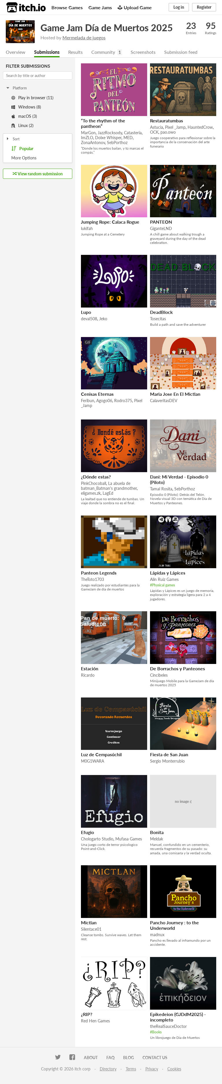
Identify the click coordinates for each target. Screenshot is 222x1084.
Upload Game (135, 7)
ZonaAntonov (93, 142)
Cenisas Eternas (97, 394)
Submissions (47, 52)
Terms (131, 1068)
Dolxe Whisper (108, 137)
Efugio (87, 832)
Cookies (174, 1068)
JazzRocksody (110, 132)
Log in (178, 7)
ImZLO (87, 137)
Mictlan (89, 922)
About (91, 1057)
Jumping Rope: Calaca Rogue (110, 221)
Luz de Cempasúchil (101, 754)
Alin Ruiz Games (164, 579)
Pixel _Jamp (175, 127)
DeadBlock (161, 312)
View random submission (38, 173)
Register (204, 7)
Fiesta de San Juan (169, 754)
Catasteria (133, 132)
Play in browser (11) (32, 97)
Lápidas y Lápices (167, 572)
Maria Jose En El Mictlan (175, 394)
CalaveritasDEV (163, 400)
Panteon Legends (98, 572)
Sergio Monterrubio (167, 761)
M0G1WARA (92, 761)
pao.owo (168, 132)
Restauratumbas (166, 120)
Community (103, 52)
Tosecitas (158, 318)
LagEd (108, 493)
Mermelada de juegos (84, 37)
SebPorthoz (117, 142)
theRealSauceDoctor (168, 1026)
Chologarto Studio (97, 838)
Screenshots (143, 52)
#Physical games (162, 585)
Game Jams (100, 7)
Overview (15, 52)
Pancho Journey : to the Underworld (174, 925)
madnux (157, 934)
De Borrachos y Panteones (177, 668)
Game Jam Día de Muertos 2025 (106, 27)
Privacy (151, 1068)
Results (75, 52)
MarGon (88, 132)
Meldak (156, 838)
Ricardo (88, 675)
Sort (12, 139)
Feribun (87, 400)
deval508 (89, 318)
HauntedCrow (200, 127)
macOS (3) (24, 116)
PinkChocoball (93, 483)
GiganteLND (161, 228)
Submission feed (180, 52)
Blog (128, 1057)
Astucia (156, 127)
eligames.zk (91, 493)
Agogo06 (104, 400)
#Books (156, 1032)
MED (128, 137)
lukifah (87, 228)
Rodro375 (123, 400)
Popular (22, 148)
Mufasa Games (128, 838)
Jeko (103, 318)
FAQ (110, 1057)
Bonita (157, 832)
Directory (108, 1068)
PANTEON (161, 221)
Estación (89, 668)
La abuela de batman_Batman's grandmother (109, 486)
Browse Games (67, 7)
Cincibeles (159, 675)
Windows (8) (26, 106)
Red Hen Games (95, 1020)
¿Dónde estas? (96, 476)
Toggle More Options (37, 158)
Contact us (155, 1057)
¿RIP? (86, 1014)
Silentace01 (91, 929)
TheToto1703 (92, 579)
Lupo (86, 312)
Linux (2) (22, 125)
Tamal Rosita (161, 488)
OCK (154, 132)
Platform (16, 88)
